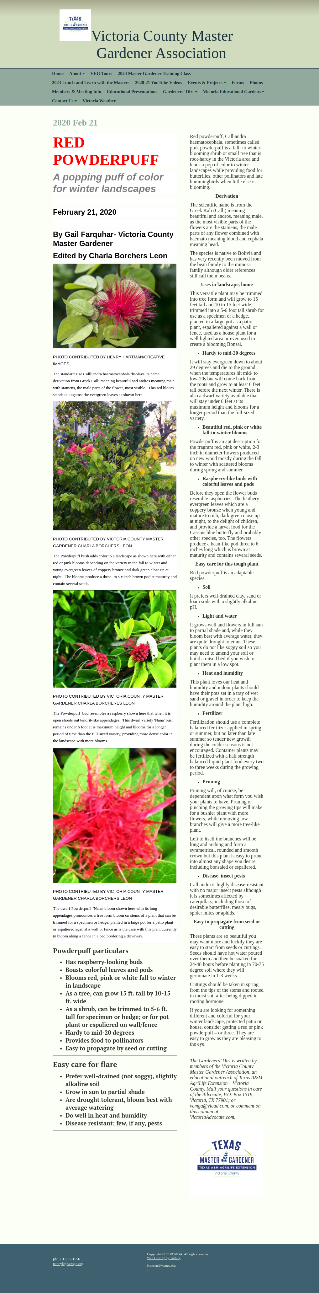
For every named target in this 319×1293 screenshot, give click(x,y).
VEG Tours (101, 73)
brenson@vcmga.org (161, 1265)
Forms (238, 82)
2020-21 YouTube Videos (158, 82)
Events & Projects (205, 82)
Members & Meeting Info (76, 91)
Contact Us (62, 100)
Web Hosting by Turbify (163, 1258)
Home (58, 73)
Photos (256, 82)
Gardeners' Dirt (178, 91)
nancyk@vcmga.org (68, 1264)
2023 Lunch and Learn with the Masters (90, 82)
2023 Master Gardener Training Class (154, 73)
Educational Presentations (132, 91)
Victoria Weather (99, 100)
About (75, 73)
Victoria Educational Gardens (232, 91)
